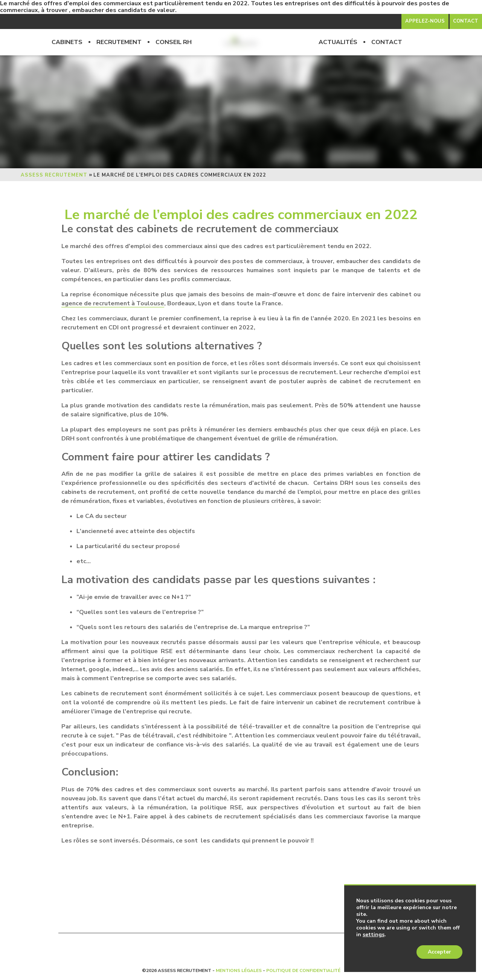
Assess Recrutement (54, 175)
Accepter (439, 951)
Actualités (338, 42)
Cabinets (67, 42)
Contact (386, 42)
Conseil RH (174, 42)
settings (373, 934)
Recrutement (119, 42)
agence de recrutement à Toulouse (112, 303)
